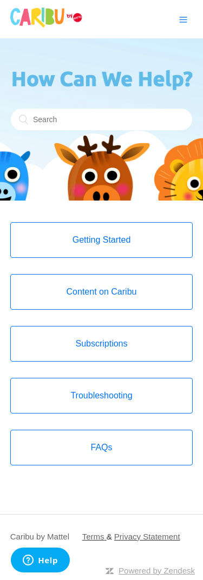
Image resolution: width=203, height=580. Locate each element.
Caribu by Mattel (39, 536)
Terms (93, 536)
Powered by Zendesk (157, 570)
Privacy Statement (147, 536)
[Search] (101, 119)
